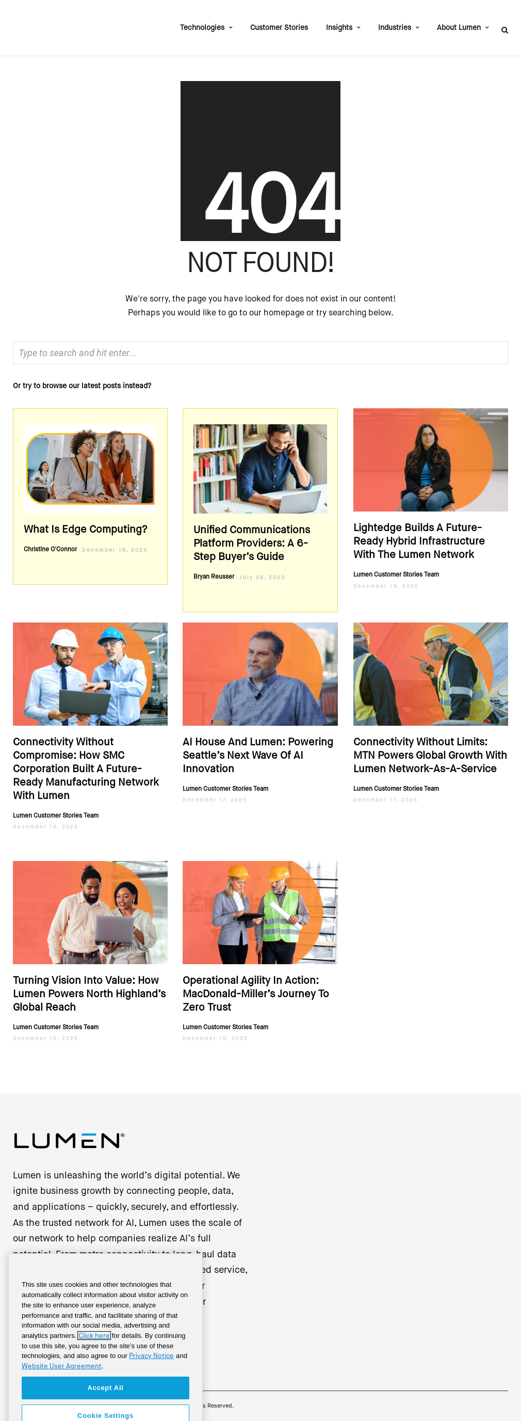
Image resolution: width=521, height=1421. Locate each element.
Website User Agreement (62, 1382)
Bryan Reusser (213, 577)
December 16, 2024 (115, 550)
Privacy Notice (151, 1372)
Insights (339, 27)
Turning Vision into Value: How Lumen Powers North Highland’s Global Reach (89, 994)
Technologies (202, 27)
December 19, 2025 (386, 586)
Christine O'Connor (50, 550)
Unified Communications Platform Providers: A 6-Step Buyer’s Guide (251, 544)
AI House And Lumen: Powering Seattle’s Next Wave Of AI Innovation (258, 756)
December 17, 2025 (215, 800)
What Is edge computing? (85, 529)
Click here (94, 1352)
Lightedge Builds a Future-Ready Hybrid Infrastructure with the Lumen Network (419, 542)
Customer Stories (279, 27)
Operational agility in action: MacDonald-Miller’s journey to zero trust (256, 994)
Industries (394, 27)
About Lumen (459, 27)
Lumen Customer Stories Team (396, 575)
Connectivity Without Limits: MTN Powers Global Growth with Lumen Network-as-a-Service (430, 756)
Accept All (105, 1404)
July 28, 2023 (262, 577)
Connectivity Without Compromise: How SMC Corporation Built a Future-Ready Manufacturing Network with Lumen (86, 769)
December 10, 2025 (45, 1038)
